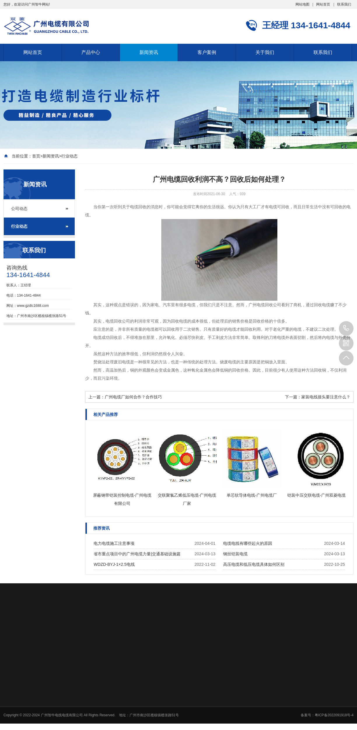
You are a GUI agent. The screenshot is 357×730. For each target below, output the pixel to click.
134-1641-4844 (346, 328)
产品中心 (90, 52)
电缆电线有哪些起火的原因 (247, 543)
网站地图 (302, 4)
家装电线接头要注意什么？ (325, 397)
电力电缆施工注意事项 (114, 543)
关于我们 (265, 52)
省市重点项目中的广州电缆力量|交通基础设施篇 (137, 554)
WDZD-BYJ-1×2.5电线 (114, 564)
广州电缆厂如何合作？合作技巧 (133, 397)
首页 (36, 156)
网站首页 (323, 4)
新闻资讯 (148, 52)
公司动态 (19, 208)
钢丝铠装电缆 (235, 554)
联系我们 (344, 4)
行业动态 (69, 156)
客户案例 (206, 52)
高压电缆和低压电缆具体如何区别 (253, 564)
